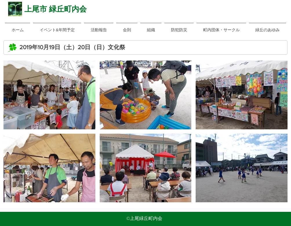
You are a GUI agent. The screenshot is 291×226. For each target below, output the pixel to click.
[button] (127, 27)
